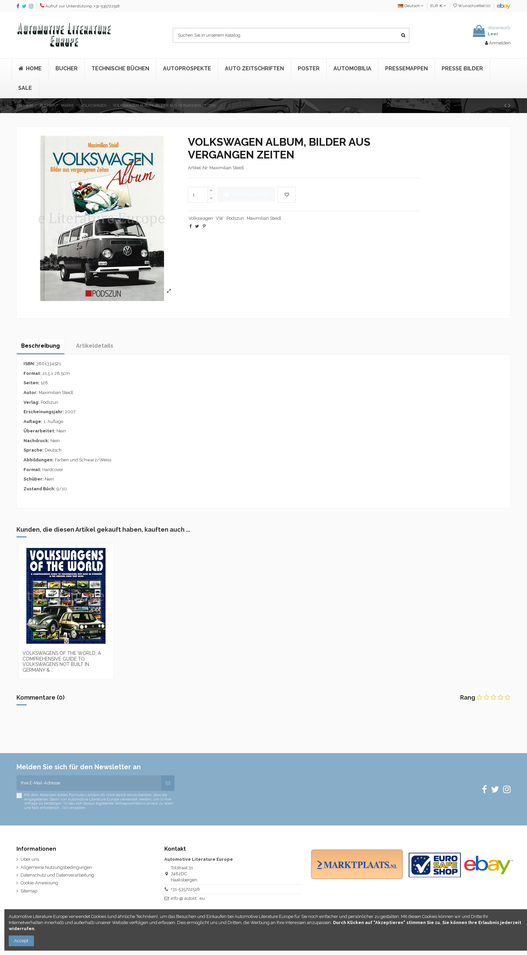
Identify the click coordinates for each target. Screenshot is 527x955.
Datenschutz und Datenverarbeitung (57, 875)
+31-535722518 (185, 889)
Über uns (30, 859)
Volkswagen (201, 218)
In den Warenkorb (246, 194)
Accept (21, 940)
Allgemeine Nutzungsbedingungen (56, 867)
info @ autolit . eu (188, 898)
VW (220, 218)
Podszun (235, 218)
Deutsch (410, 5)
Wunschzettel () (472, 5)
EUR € (438, 5)
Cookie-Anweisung (39, 882)
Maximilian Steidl (264, 218)
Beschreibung (40, 346)
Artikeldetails (94, 346)
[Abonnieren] (167, 783)
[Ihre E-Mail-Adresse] (88, 783)
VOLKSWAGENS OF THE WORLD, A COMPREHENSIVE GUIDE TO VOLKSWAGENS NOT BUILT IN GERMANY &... (62, 661)
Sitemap (29, 890)
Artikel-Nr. (198, 167)
